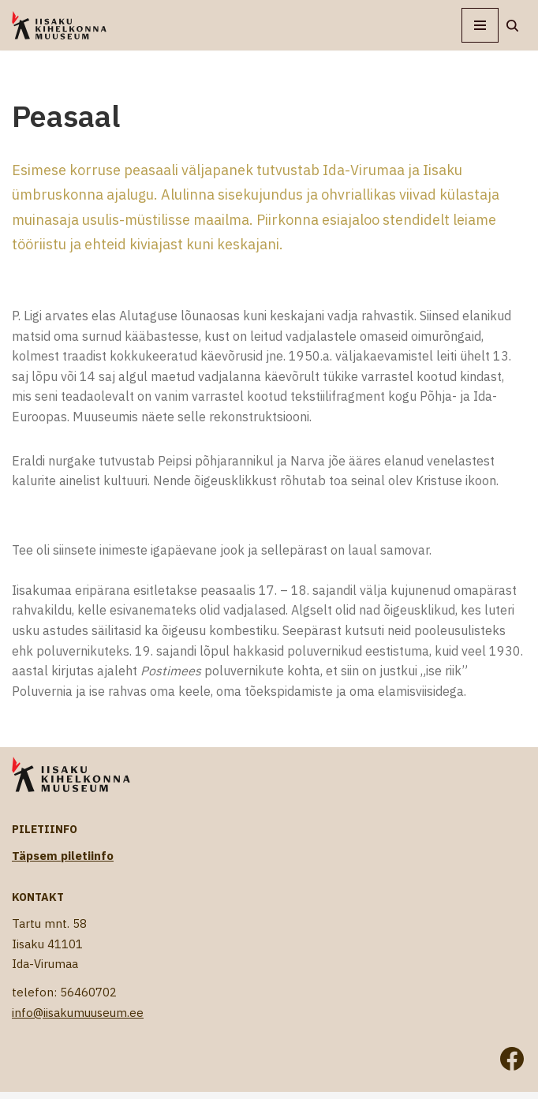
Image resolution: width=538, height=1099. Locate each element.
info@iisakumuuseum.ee (78, 1012)
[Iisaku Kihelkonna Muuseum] (59, 25)
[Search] (512, 26)
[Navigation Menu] (480, 25)
